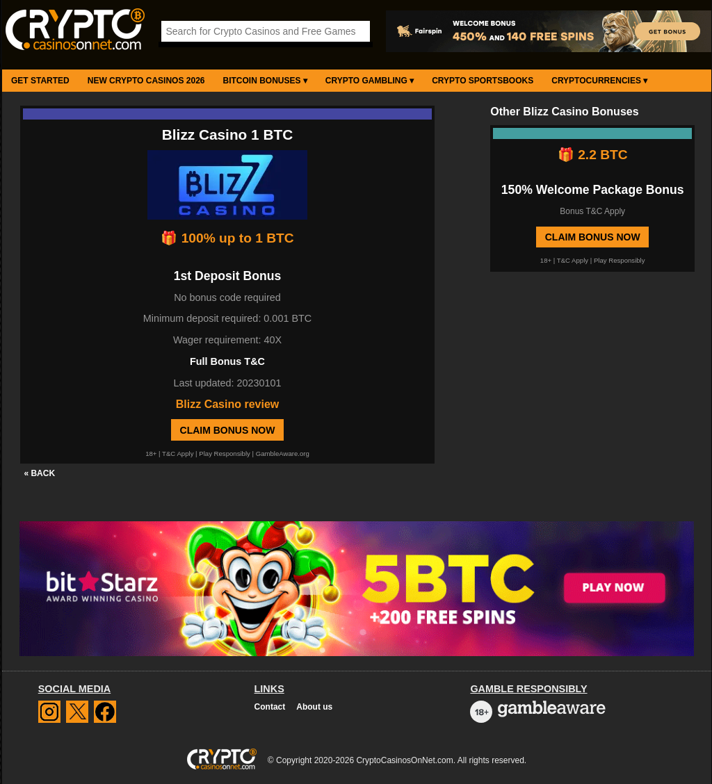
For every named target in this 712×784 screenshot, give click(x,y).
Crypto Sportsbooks (482, 80)
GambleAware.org (282, 453)
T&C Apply (177, 453)
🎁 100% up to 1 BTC (227, 238)
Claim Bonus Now (227, 430)
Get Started (40, 80)
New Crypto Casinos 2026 (146, 80)
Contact (270, 707)
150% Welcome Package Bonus (592, 190)
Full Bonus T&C (227, 361)
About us (314, 707)
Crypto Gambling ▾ (369, 80)
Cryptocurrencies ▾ (599, 80)
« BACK (39, 473)
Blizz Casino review (228, 404)
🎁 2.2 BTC (593, 154)
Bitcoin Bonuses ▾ (265, 80)
